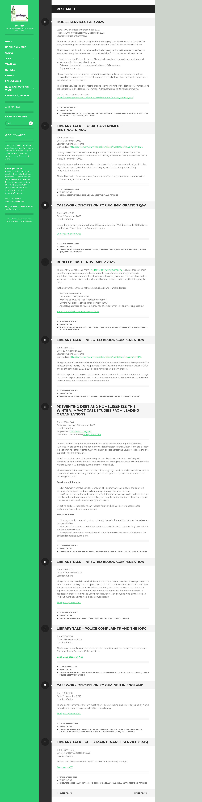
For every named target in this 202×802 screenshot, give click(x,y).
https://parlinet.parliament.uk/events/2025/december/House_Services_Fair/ (95, 97)
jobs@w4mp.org (12, 209)
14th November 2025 (69, 321)
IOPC (129, 673)
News (8, 41)
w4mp (19, 25)
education (93, 729)
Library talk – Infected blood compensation (100, 562)
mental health (129, 113)
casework (64, 249)
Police (63, 675)
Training (10, 64)
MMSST (140, 113)
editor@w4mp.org (13, 193)
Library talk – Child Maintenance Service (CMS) (102, 742)
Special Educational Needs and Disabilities (99, 732)
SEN (127, 729)
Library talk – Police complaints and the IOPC (102, 628)
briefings (64, 396)
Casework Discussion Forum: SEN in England (100, 685)
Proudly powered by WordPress (19, 219)
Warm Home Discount (70, 330)
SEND (132, 729)
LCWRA (95, 327)
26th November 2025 (69, 189)
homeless (80, 551)
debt (72, 551)
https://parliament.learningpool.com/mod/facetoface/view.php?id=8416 (106, 357)
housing (90, 551)
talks (72, 116)
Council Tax (85, 327)
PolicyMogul (13, 81)
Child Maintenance (79, 783)
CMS (91, 783)
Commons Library (68, 113)
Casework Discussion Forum (84, 249)
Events (9, 75)
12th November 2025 (69, 546)
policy (107, 551)
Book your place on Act (69, 602)
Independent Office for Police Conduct (107, 673)
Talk (106, 195)
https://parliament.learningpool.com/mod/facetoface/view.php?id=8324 (106, 147)
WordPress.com (25, 221)
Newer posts (141, 793)
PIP (109, 327)
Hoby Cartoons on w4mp (17, 88)
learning (108, 113)
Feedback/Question (17, 95)
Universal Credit (139, 327)
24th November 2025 (69, 244)
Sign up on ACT (65, 767)
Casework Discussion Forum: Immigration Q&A (101, 205)
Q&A (146, 113)
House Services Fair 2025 (80, 22)
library (117, 113)
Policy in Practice (92, 434)
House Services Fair (94, 113)
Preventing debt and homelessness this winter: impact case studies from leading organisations (98, 410)
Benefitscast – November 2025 (86, 262)
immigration (122, 249)
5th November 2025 (69, 667)
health (80, 113)
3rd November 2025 (69, 723)
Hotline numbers (15, 47)
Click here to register (80, 431)
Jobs (8, 58)
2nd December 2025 (68, 107)
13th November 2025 (69, 390)
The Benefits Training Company (106, 270)
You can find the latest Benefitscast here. (78, 311)
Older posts (64, 793)
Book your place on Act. (69, 234)
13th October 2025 (68, 777)
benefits (64, 327)
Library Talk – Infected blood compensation (100, 340)
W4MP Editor (66, 110)
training (80, 116)
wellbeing (90, 116)
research (64, 116)
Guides (9, 53)
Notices (10, 70)
